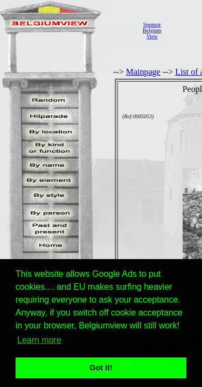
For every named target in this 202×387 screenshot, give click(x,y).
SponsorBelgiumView (152, 30)
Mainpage (143, 71)
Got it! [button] (100, 367)
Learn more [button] (39, 340)
